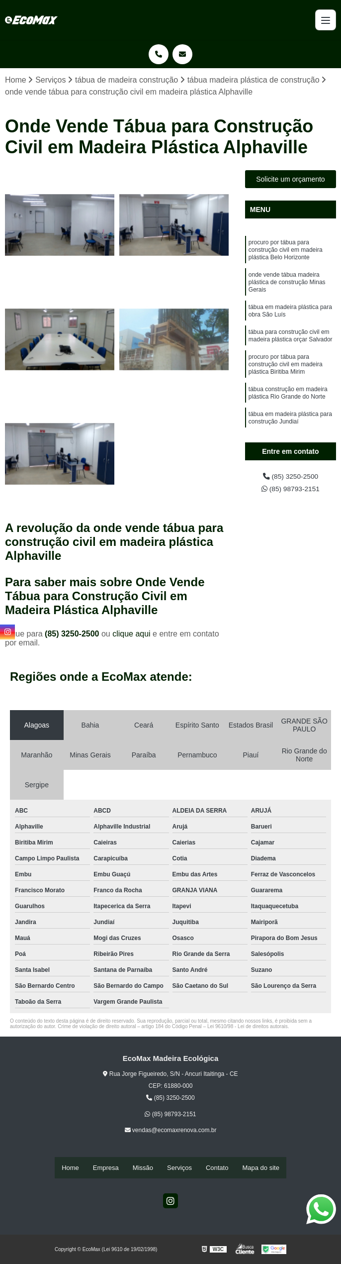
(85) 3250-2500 (73, 635)
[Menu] (325, 20)
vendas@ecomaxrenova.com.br (171, 1131)
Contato (217, 1168)
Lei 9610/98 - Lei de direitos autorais (247, 1027)
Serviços (179, 1168)
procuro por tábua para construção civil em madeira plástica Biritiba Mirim (286, 383)
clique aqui (131, 635)
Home (70, 1168)
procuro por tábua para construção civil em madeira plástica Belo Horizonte (286, 253)
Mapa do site (260, 1168)
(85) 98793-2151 (290, 492)
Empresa (106, 1168)
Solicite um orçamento (290, 181)
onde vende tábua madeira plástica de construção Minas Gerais (287, 290)
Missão (143, 1168)
